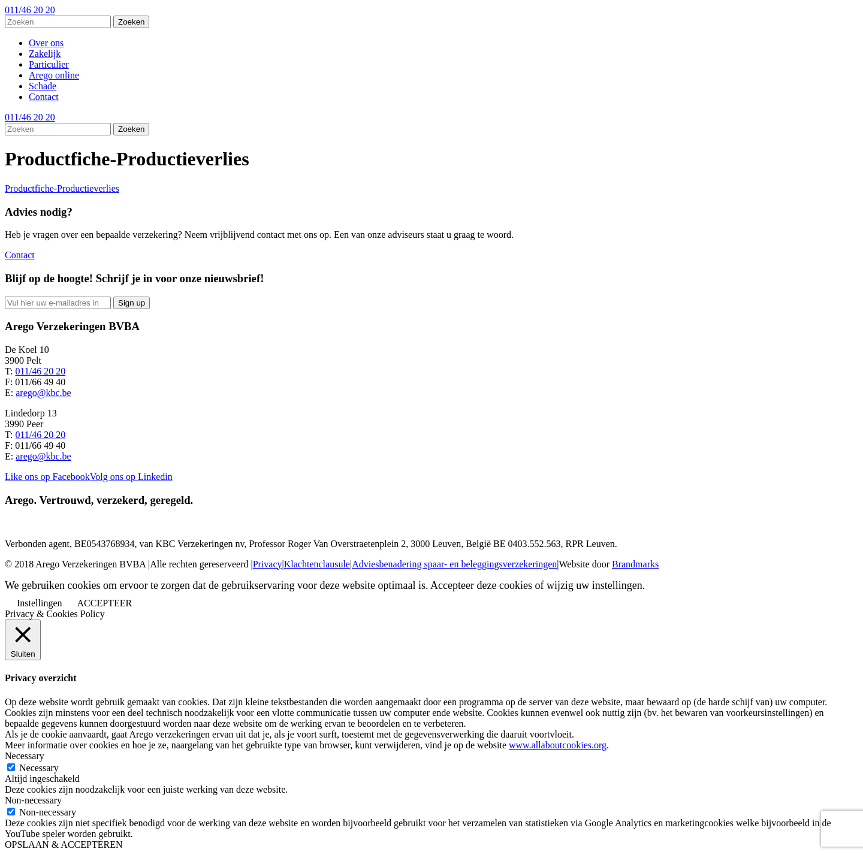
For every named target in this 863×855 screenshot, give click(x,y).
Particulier (49, 64)
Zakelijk (45, 54)
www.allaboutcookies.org (557, 745)
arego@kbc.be (43, 393)
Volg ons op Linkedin (131, 477)
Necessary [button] (24, 756)
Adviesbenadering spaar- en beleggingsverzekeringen (454, 564)
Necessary (39, 768)
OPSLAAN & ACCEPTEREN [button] (63, 844)
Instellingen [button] (39, 603)
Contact (44, 97)
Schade (42, 86)
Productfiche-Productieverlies (62, 188)
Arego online (54, 75)
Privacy (267, 564)
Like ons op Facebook (47, 477)
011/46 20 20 (30, 10)
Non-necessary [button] (33, 800)
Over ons (46, 43)
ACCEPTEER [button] (104, 603)
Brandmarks (635, 564)
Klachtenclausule (317, 564)
